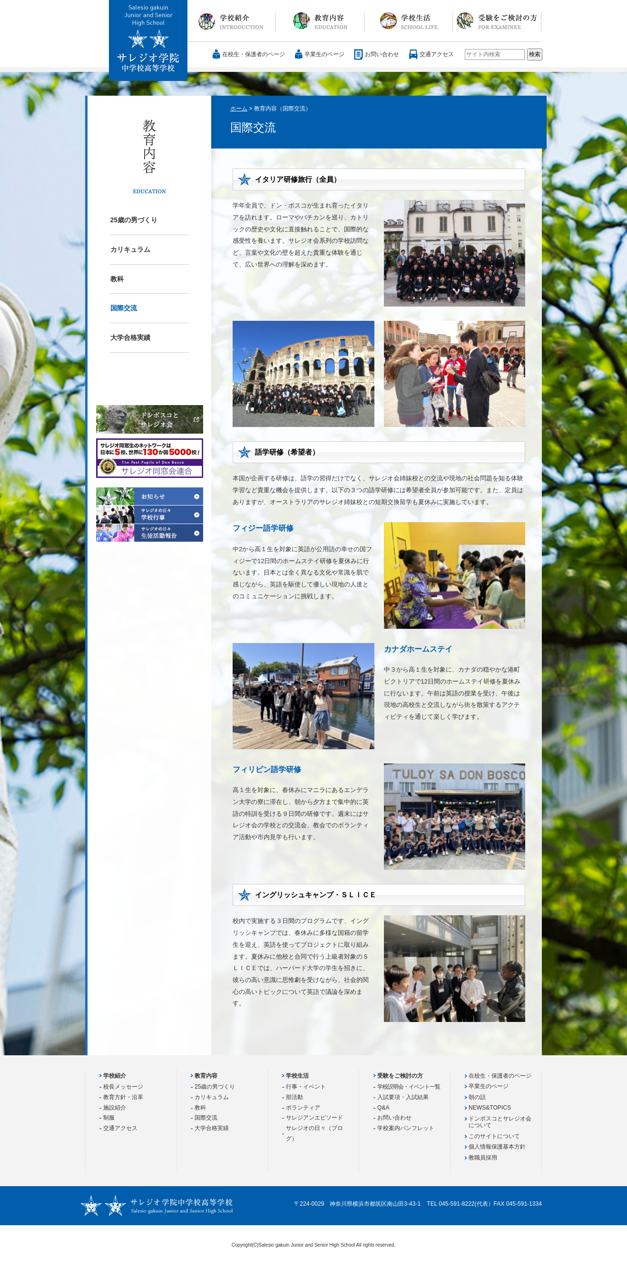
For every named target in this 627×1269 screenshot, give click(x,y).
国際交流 (123, 308)
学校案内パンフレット (405, 1128)
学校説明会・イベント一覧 (408, 1086)
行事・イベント (306, 1086)
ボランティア (303, 1107)
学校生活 (408, 21)
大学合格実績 (130, 337)
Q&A (383, 1107)
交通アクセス (437, 54)
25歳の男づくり (134, 220)
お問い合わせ (382, 54)
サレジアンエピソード (314, 1117)
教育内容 (320, 21)
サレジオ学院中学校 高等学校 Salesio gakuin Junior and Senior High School (148, 41)
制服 (109, 1117)
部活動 (294, 1097)
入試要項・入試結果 (403, 1097)
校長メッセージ (123, 1086)
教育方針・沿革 (123, 1097)
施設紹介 (114, 1107)
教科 (117, 279)
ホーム (238, 108)
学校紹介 (231, 21)
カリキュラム (130, 249)
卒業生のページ (324, 54)
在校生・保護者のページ (253, 54)
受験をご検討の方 (497, 21)
